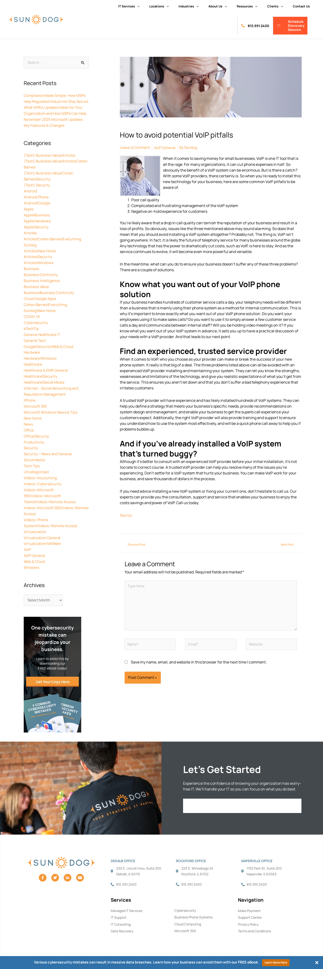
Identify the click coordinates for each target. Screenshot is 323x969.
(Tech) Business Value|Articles (51, 165)
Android (30, 200)
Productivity (34, 441)
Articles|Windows (39, 269)
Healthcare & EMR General (46, 372)
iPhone (30, 401)
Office (29, 430)
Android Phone (37, 205)
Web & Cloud (35, 556)
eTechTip (32, 332)
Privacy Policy (248, 920)
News (28, 424)
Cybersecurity (36, 326)
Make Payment (249, 906)
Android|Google (37, 211)
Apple (29, 217)
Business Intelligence (42, 286)
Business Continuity (41, 280)
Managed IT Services (126, 906)
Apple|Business (37, 223)
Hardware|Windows (41, 361)
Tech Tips (32, 464)
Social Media (35, 458)
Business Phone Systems (193, 913)
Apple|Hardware (38, 228)
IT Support (119, 913)
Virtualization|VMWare (43, 539)
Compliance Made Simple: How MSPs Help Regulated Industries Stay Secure (56, 101)
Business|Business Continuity (50, 297)
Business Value (37, 292)
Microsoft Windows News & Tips (51, 412)
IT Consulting (121, 920)
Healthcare (33, 366)
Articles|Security (38, 263)
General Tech (35, 343)
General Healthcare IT (43, 338)
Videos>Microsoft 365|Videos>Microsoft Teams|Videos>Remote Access (51, 493)
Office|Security (37, 435)
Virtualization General (43, 533)
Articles (30, 240)
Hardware (32, 355)
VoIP (27, 545)
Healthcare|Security (41, 378)
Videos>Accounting (41, 476)
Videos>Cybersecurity (43, 481)
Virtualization (35, 528)
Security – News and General (49, 453)
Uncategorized (36, 470)
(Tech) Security (38, 194)
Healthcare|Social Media (45, 384)
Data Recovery (122, 927)
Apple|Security (36, 234)
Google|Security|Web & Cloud (49, 349)
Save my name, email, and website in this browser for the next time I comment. (199, 664)
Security (31, 447)
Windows (32, 562)
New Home (33, 418)
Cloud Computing (187, 919)
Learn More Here (276, 962)
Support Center (250, 913)
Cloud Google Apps (40, 303)
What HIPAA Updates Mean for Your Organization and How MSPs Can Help (54, 118)
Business (32, 274)
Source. (126, 514)
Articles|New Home (40, 257)
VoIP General (35, 551)
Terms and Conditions (254, 927)
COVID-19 (32, 320)
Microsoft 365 (36, 407)
